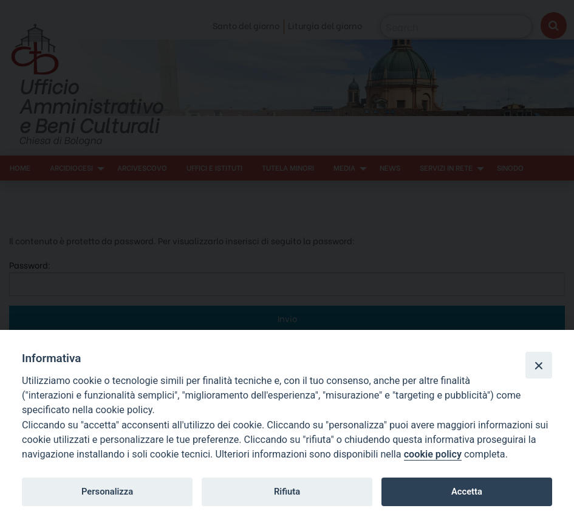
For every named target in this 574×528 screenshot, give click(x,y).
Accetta (466, 491)
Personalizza (107, 491)
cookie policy (433, 454)
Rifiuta (287, 491)
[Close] (538, 365)
